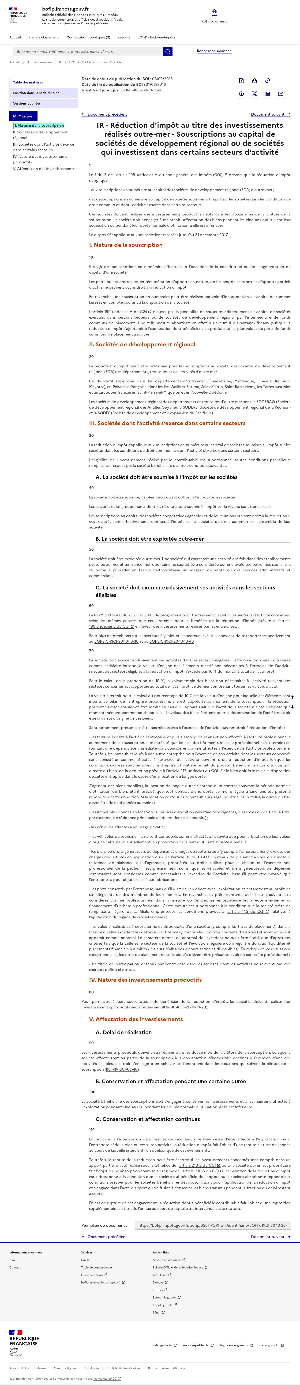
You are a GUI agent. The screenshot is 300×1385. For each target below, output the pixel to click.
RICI (72, 62)
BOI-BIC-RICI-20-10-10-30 (116, 641)
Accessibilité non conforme (28, 1368)
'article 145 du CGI (245, 911)
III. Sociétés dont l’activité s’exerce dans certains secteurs (43, 147)
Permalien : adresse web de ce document (267, 80)
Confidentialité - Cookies (123, 1368)
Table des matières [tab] (28, 82)
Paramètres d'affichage (169, 1368)
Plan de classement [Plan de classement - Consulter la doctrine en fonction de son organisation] (44, 37)
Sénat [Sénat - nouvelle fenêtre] (157, 1312)
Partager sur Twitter (254, 93)
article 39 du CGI (189, 857)
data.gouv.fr (269, 1345)
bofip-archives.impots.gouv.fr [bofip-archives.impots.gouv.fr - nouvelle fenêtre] (101, 1282)
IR (61, 62)
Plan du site (92, 1368)
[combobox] (88, 51)
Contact (15, 1267)
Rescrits (124, 37)
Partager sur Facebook (241, 93)
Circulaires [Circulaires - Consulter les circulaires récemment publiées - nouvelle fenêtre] (160, 1275)
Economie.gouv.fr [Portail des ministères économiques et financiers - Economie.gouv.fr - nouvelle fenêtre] (164, 1297)
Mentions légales (65, 1368)
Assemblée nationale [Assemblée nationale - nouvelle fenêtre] (167, 1260)
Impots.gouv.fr (162, 1305)
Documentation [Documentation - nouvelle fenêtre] (92, 1275)
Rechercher (167, 51)
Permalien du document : (104, 1225)
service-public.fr (196, 1345)
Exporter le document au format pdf (241, 80)
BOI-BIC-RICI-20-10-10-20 (184, 1007)
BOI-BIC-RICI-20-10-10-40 (172, 641)
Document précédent (107, 114)
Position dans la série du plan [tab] (36, 93)
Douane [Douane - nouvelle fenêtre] (158, 1282)
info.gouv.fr (162, 1345)
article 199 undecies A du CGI (119, 311)
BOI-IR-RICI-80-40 (122, 1069)
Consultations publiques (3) (88, 37)
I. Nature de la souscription (39, 125)
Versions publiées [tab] (27, 103)
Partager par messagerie (280, 93)
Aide (12, 1260)
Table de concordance (96, 1267)
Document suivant (268, 114)
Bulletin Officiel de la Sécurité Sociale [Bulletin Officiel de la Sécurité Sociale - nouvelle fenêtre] (178, 1267)
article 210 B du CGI (197, 1165)
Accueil (15, 37)
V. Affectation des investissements (44, 168)
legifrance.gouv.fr (234, 1345)
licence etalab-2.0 (104, 1379)
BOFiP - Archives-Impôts (156, 37)
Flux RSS (86, 1260)
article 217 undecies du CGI (193, 771)
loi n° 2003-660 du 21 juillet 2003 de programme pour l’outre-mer (153, 615)
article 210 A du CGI (201, 1171)
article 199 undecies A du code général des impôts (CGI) (169, 174)
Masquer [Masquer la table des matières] (26, 116)
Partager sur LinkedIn (267, 93)
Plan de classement (39, 62)
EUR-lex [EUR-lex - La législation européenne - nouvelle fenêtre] (158, 1290)
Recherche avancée (214, 51)
